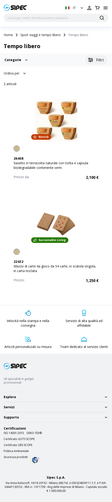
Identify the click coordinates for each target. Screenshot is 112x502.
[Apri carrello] (97, 8)
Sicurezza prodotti (16, 457)
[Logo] (15, 8)
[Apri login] (89, 8)
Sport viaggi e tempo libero (40, 35)
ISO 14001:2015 (14, 433)
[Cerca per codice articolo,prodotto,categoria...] (56, 18)
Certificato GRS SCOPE (18, 445)
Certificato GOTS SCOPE (19, 439)
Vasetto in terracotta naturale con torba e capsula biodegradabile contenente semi (51, 165)
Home (8, 35)
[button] (74, 8)
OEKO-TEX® (34, 433)
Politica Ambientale (16, 451)
